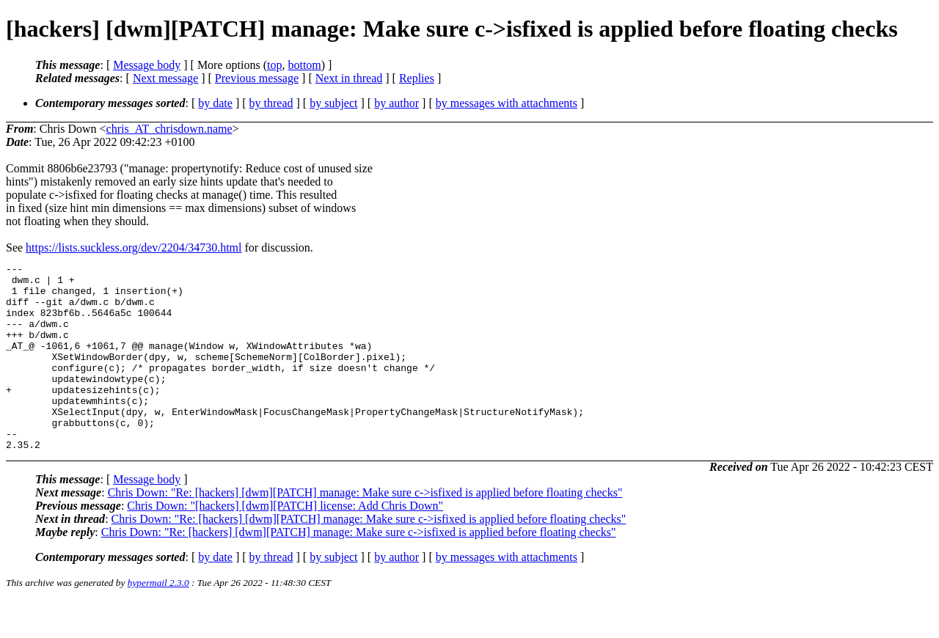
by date (215, 103)
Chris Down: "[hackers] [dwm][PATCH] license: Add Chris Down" (285, 543)
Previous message (257, 78)
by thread (271, 103)
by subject (333, 103)
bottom (304, 65)
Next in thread (349, 78)
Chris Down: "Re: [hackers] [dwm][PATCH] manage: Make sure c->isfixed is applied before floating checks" (365, 530)
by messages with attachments (506, 103)
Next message (165, 78)
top (274, 65)
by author (396, 103)
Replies (416, 78)
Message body (146, 65)
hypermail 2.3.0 (158, 620)
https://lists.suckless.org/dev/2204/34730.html (133, 247)
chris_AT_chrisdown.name (169, 128)
